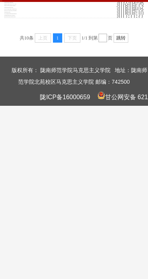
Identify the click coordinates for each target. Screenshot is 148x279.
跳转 (121, 38)
